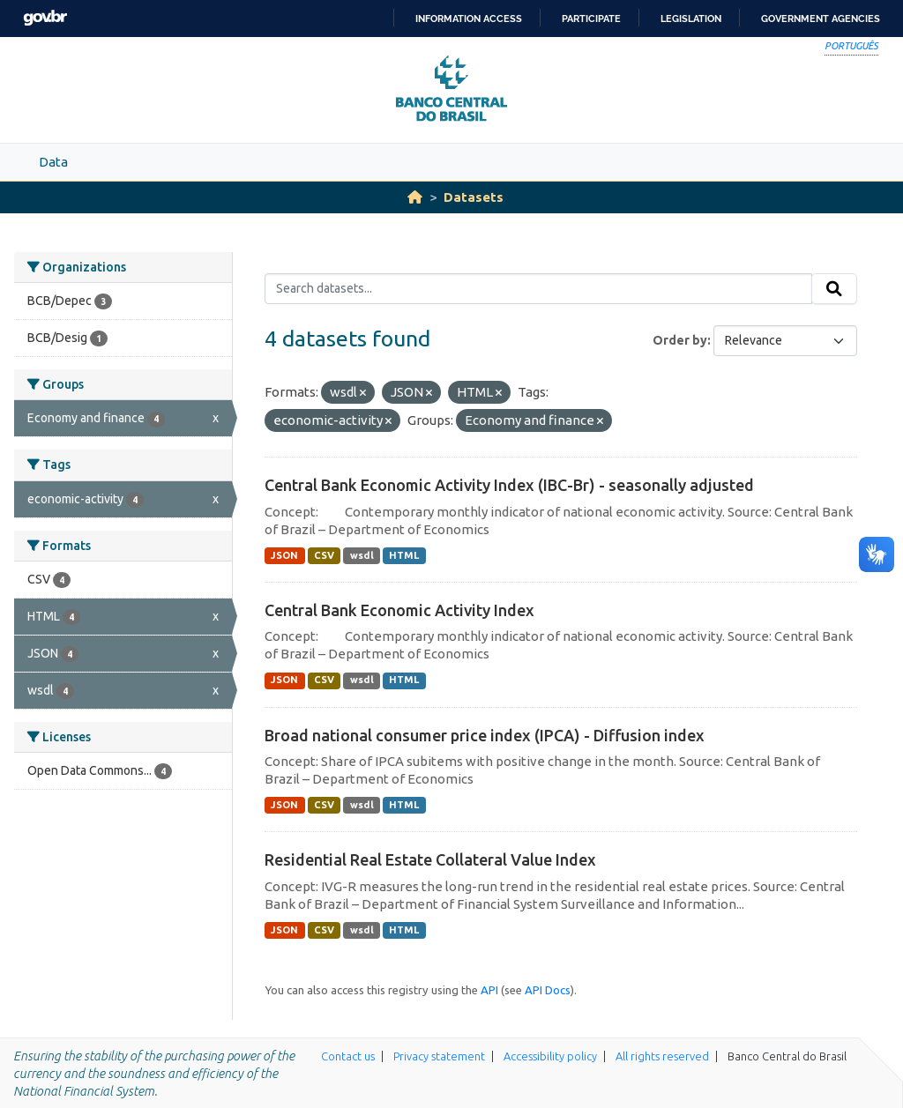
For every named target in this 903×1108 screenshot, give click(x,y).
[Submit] (834, 289)
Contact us (348, 1056)
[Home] (414, 197)
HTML (404, 555)
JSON (284, 555)
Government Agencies (820, 18)
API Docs (548, 990)
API (489, 990)
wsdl (362, 555)
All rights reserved (662, 1056)
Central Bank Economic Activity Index (399, 610)
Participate (591, 18)
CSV (324, 555)
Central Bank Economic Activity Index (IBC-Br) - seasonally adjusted (509, 485)
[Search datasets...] (538, 289)
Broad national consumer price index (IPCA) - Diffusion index (485, 735)
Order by (680, 340)
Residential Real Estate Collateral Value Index (430, 859)
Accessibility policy (550, 1056)
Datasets (474, 197)
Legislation (690, 18)
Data (53, 161)
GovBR (45, 18)
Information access (468, 18)
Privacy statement (439, 1056)
